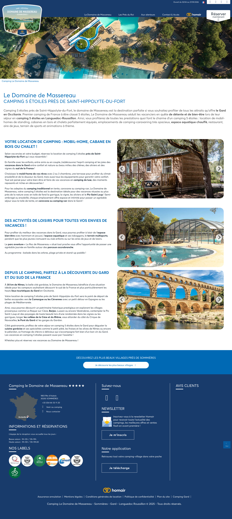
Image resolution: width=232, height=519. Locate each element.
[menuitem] (203, 2)
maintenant (218, 15)
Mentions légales (73, 496)
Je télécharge (119, 468)
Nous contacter (50, 411)
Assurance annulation (49, 496)
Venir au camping (51, 407)
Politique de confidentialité (139, 496)
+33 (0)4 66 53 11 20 (51, 402)
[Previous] (122, 168)
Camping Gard (181, 496)
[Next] (219, 168)
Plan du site (163, 496)
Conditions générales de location (103, 496)
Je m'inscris (118, 435)
